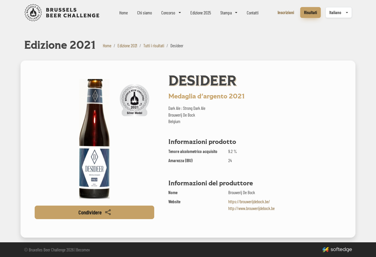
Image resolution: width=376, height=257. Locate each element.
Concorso (168, 12)
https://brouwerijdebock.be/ (249, 201)
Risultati (310, 12)
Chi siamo (144, 12)
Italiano (335, 12)
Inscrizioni (286, 12)
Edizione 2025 (200, 12)
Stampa (226, 12)
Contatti (252, 12)
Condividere (94, 212)
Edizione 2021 (127, 45)
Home (123, 12)
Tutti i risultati (153, 45)
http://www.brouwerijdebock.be (251, 208)
